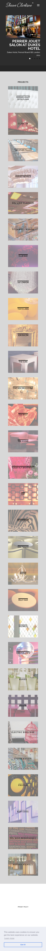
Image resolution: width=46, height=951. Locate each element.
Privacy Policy (23, 907)
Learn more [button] (9, 938)
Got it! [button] (23, 945)
